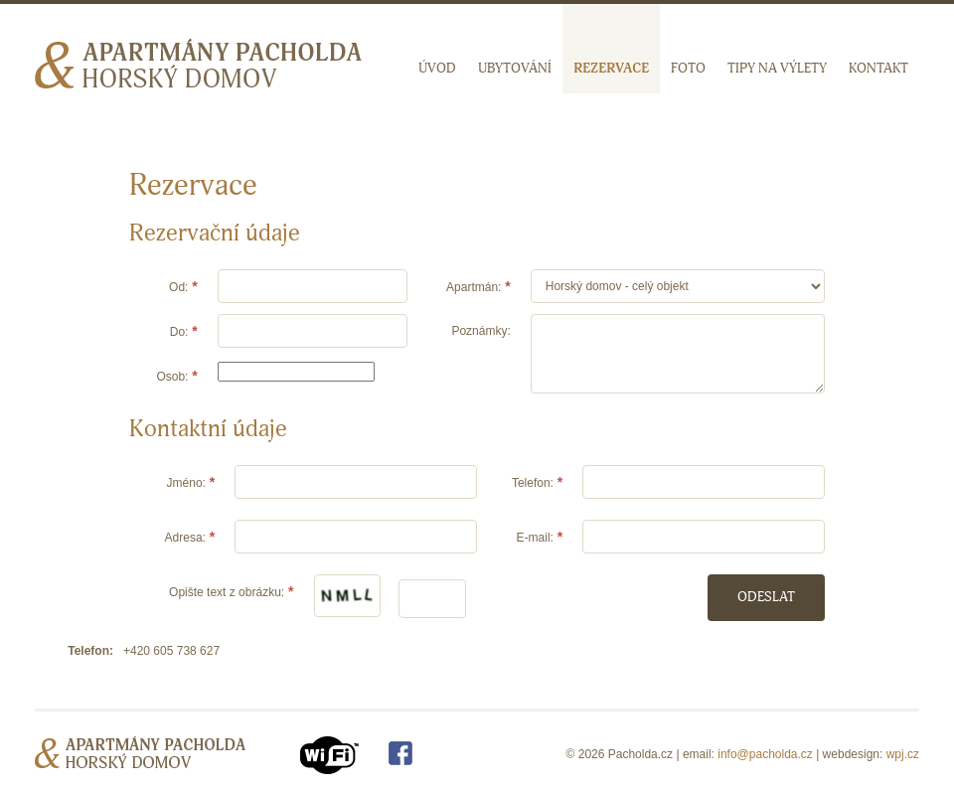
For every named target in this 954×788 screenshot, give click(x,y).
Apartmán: (473, 287)
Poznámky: (480, 331)
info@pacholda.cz (765, 754)
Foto (688, 68)
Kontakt (878, 68)
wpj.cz (902, 754)
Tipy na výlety (777, 68)
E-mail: (535, 538)
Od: (178, 287)
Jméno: (186, 483)
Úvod (437, 68)
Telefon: (533, 483)
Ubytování (515, 68)
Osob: (172, 377)
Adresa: (185, 538)
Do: (179, 332)
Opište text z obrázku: (226, 592)
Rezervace (611, 68)
